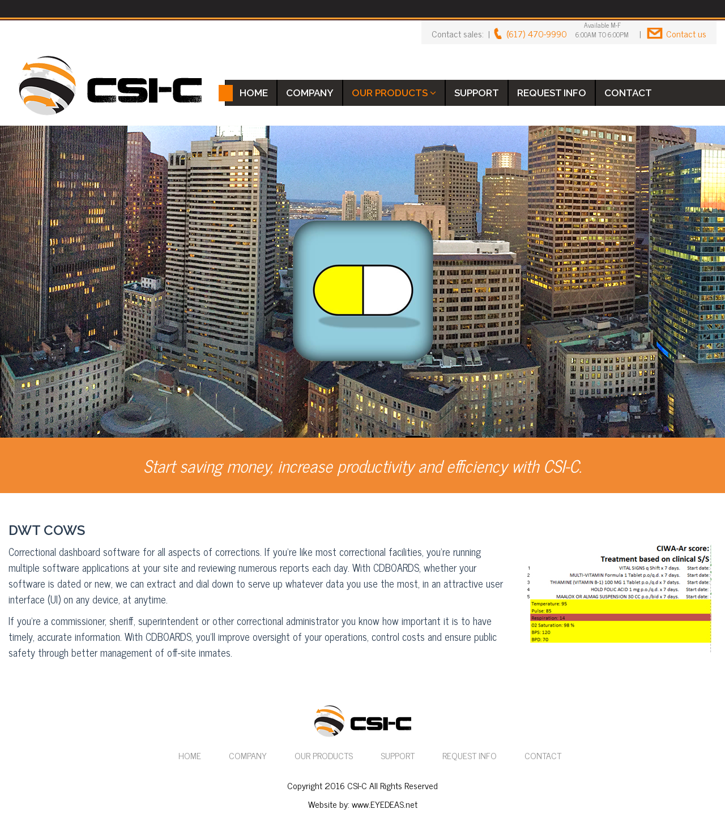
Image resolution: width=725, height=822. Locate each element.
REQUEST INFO (551, 93)
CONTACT (628, 93)
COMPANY (310, 93)
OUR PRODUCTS (394, 93)
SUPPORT (476, 93)
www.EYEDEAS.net (384, 804)
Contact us (686, 33)
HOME (254, 93)
